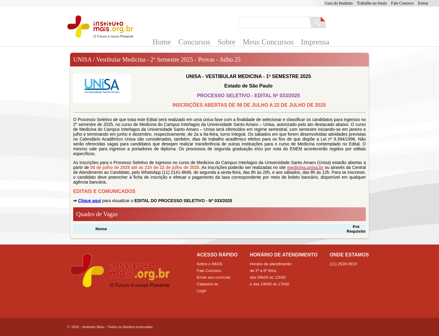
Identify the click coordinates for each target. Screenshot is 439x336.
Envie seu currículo (213, 277)
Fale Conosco (402, 3)
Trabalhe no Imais (372, 3)
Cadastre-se (207, 284)
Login (201, 290)
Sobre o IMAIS (210, 264)
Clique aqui (89, 200)
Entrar (423, 3)
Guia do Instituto (339, 3)
